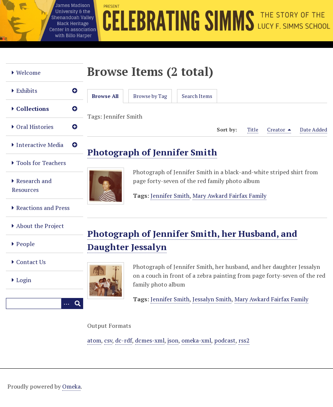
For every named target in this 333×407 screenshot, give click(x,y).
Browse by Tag (150, 95)
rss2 (243, 340)
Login (23, 280)
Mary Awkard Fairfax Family (229, 196)
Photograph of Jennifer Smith (152, 152)
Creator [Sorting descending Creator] (279, 129)
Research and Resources (32, 185)
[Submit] (77, 303)
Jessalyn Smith (211, 299)
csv (108, 340)
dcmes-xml (149, 340)
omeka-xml (196, 340)
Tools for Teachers (41, 163)
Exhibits (26, 91)
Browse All (105, 95)
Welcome (28, 73)
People (25, 244)
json (172, 340)
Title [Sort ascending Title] (252, 129)
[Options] (66, 303)
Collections (32, 109)
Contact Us (31, 262)
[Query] (44, 303)
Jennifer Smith (169, 196)
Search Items (197, 95)
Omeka (71, 386)
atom (94, 340)
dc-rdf (123, 340)
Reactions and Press (43, 208)
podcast (224, 340)
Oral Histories (34, 127)
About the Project (40, 226)
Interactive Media (39, 145)
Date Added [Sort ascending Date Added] (313, 129)
